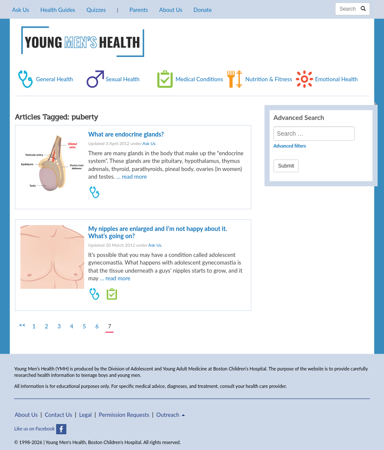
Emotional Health (336, 79)
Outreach (170, 414)
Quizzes (95, 9)
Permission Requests (124, 414)
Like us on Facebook (40, 428)
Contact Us (58, 414)
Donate (202, 9)
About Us (170, 9)
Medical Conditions (199, 79)
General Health (54, 79)
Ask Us (20, 9)
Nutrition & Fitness (268, 79)
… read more (131, 176)
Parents (138, 9)
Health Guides (57, 9)
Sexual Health (123, 79)
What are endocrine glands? (126, 134)
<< (22, 325)
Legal (85, 414)
